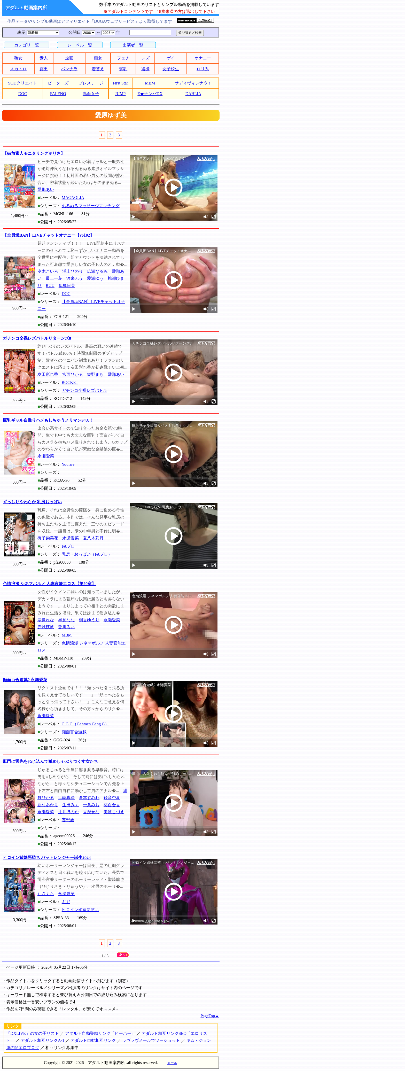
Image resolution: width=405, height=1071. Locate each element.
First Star (120, 83)
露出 (44, 69)
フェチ (123, 58)
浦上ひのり (72, 271)
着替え (98, 69)
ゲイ (171, 58)
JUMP (120, 93)
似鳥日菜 (67, 285)
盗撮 (145, 69)
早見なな (66, 620)
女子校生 (170, 69)
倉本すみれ (89, 797)
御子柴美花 (47, 538)
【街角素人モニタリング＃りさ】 (34, 153)
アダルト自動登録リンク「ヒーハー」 (100, 1033)
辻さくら (45, 893)
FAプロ (68, 546)
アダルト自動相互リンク (93, 1040)
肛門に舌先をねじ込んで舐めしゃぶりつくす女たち (50, 761)
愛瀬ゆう (95, 278)
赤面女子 (91, 93)
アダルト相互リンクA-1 (42, 1040)
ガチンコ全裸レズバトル (84, 390)
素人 (44, 58)
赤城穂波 (45, 627)
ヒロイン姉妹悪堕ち (80, 909)
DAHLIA (193, 93)
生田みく (70, 805)
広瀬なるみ (97, 271)
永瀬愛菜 (45, 456)
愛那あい (45, 189)
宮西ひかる (72, 374)
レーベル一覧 (79, 45)
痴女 (98, 58)
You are (68, 464)
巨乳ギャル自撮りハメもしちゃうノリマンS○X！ (48, 420)
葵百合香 (112, 805)
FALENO (58, 93)
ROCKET (70, 382)
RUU (50, 285)
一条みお (91, 805)
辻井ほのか (68, 812)
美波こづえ (114, 812)
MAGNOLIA (73, 197)
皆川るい (66, 627)
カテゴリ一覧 (26, 45)
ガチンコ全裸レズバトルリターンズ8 (37, 338)
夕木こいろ (47, 271)
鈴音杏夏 (112, 797)
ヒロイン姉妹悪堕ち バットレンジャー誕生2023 (47, 857)
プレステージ (91, 83)
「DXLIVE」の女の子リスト (32, 1033)
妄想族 (68, 820)
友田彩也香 (47, 374)
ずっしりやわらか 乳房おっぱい (32, 502)
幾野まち (95, 374)
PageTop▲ (209, 1016)
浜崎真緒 (66, 797)
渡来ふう (74, 278)
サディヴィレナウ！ (193, 83)
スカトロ (18, 69)
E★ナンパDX (149, 93)
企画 (69, 58)
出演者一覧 (133, 45)
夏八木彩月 (93, 538)
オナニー (202, 58)
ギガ (66, 901)
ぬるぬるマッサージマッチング (91, 206)
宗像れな (45, 620)
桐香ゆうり (89, 620)
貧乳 (123, 69)
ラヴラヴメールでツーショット (151, 1040)
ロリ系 (203, 69)
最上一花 (54, 278)
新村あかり (47, 805)
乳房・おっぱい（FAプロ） (87, 554)
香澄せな (91, 812)
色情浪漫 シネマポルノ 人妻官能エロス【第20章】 (49, 583)
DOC (22, 93)
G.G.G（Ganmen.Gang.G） (85, 724)
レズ (145, 58)
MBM (150, 83)
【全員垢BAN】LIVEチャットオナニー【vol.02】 (48, 235)
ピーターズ (58, 83)
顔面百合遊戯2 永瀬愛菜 (25, 680)
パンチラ (69, 69)
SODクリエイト (22, 83)
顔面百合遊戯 (74, 732)
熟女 (18, 58)
